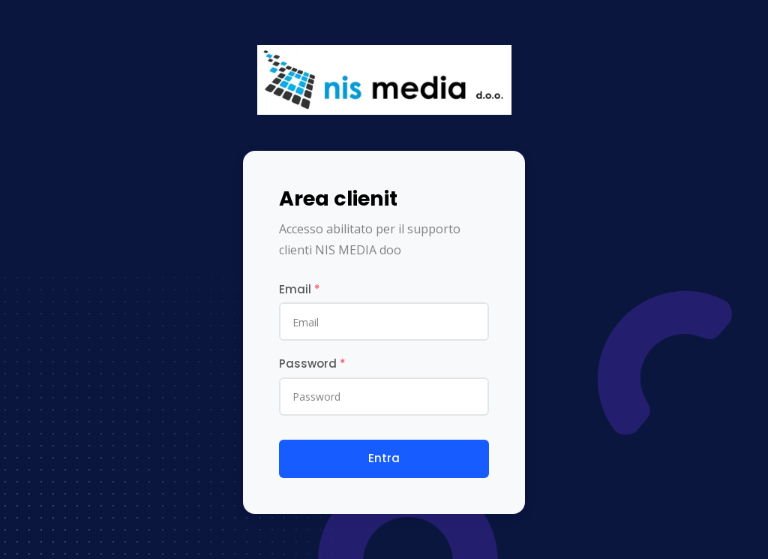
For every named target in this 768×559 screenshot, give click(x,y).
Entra (384, 458)
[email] (384, 321)
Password (312, 363)
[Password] (384, 396)
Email (299, 289)
